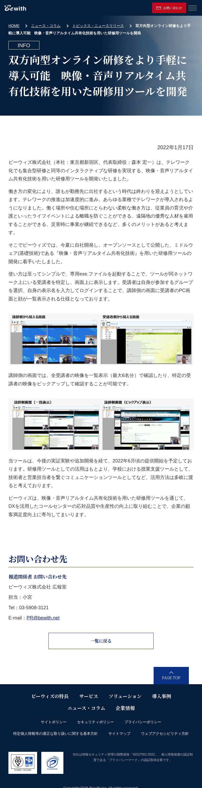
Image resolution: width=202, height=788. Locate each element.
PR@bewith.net (43, 617)
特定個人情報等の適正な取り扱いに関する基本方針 (55, 733)
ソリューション (125, 696)
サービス (88, 696)
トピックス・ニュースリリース (98, 26)
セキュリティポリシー (95, 722)
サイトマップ (119, 733)
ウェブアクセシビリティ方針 (165, 733)
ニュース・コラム (45, 26)
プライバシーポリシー (142, 722)
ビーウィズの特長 (50, 696)
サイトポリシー (54, 722)
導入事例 (161, 696)
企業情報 (125, 707)
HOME (13, 26)
